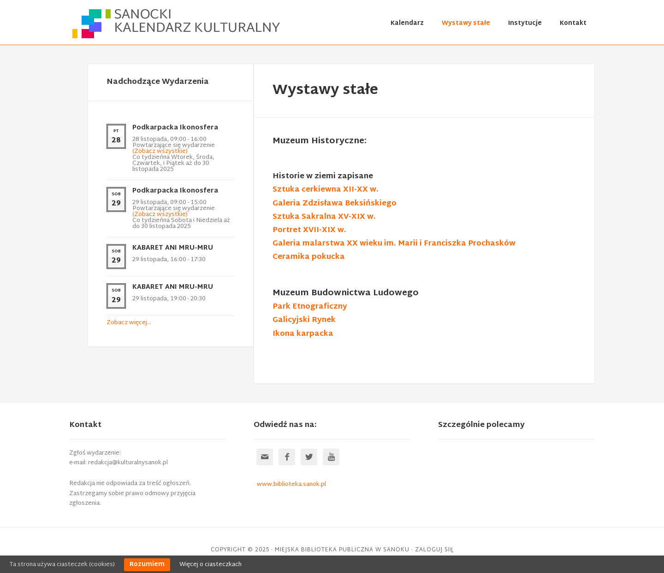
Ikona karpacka (303, 334)
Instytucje (525, 23)
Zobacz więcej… (129, 322)
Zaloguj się (434, 550)
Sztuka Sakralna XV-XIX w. (324, 217)
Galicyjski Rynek (304, 320)
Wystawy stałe (466, 23)
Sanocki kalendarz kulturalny (177, 23)
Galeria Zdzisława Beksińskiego (335, 203)
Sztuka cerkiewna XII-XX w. (326, 190)
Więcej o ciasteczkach (210, 564)
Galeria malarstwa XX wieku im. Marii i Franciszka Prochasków (394, 244)
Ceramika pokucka (309, 257)
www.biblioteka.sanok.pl (291, 484)
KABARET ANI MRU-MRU (172, 248)
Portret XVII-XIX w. (309, 230)
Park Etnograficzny (310, 307)
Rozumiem (147, 564)
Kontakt (573, 23)
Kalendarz (407, 23)
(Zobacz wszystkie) (160, 151)
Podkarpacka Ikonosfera (175, 128)
